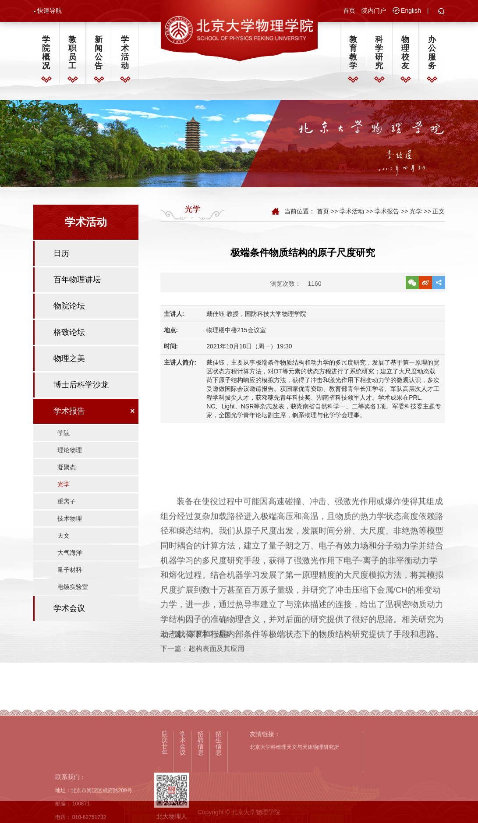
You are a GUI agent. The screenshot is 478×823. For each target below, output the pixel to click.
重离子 (66, 503)
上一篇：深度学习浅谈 (195, 648)
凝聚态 (66, 469)
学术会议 (69, 611)
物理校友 (405, 53)
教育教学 (353, 53)
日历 (61, 256)
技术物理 (69, 521)
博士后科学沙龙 (81, 387)
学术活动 (125, 53)
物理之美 (69, 361)
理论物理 (69, 452)
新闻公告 (99, 53)
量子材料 (69, 572)
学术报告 (69, 413)
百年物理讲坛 (77, 282)
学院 (63, 435)
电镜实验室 (72, 589)
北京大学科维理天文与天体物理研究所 (294, 816)
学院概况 (46, 53)
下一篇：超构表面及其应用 (202, 662)
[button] (441, 12)
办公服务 (432, 53)
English (411, 10)
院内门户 (373, 10)
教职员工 (72, 53)
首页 (349, 10)
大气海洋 (69, 555)
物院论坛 (69, 308)
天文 (63, 538)
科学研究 (379, 53)
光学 (63, 486)
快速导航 (49, 10)
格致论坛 (69, 334)
